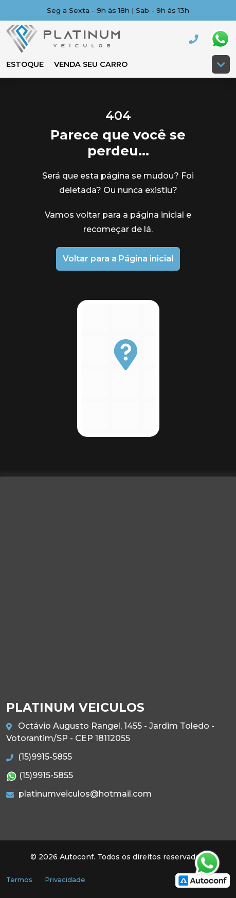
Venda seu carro (91, 64)
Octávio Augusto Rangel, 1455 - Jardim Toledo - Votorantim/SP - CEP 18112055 (110, 732)
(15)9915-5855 (39, 757)
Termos (19, 880)
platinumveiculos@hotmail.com (79, 794)
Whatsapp (220, 39)
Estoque (25, 64)
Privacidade (65, 880)
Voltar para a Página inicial (118, 258)
